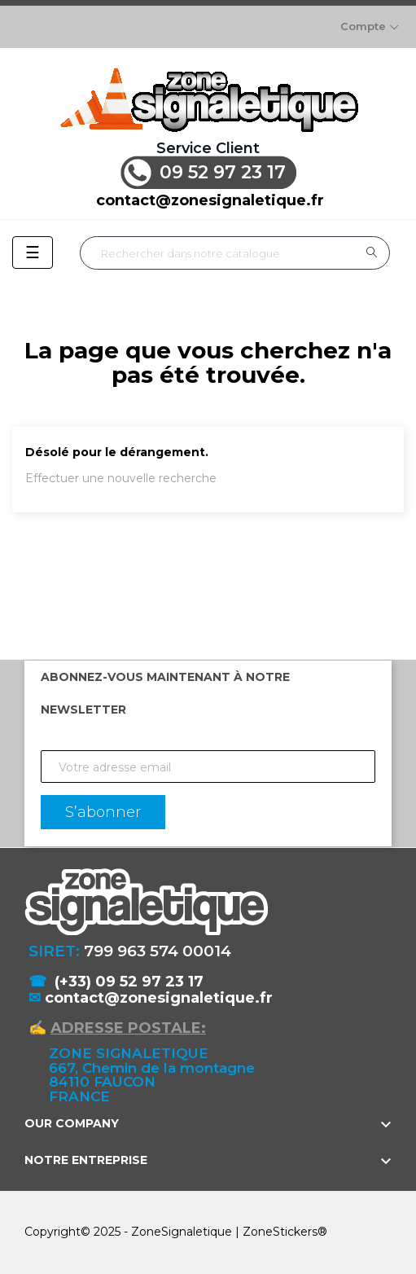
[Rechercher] (235, 253)
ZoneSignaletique (181, 1231)
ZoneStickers (280, 1231)
